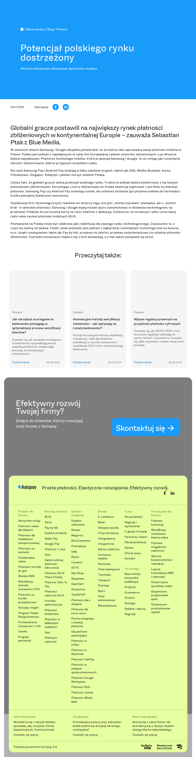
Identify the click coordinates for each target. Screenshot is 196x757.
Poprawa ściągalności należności (158, 547)
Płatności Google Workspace (82, 680)
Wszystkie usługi (29, 521)
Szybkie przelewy (56, 533)
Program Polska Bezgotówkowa (28, 615)
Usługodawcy (106, 538)
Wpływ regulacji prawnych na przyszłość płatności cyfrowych (157, 321)
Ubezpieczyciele (108, 528)
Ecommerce (132, 592)
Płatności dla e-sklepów (81, 602)
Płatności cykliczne (51, 640)
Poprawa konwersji (157, 523)
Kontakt (130, 558)
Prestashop (78, 546)
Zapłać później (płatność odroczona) (54, 564)
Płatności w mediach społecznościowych (83, 668)
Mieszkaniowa (107, 606)
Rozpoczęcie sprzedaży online (161, 584)
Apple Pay (51, 538)
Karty (48, 522)
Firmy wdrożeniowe (106, 598)
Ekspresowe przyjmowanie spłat (159, 595)
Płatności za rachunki (26, 550)
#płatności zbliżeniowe (51, 68)
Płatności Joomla (82, 692)
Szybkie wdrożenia (77, 523)
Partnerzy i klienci (136, 537)
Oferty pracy (133, 553)
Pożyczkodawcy (108, 533)
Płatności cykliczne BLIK (54, 593)
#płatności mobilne (83, 68)
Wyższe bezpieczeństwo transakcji (162, 560)
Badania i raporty (135, 609)
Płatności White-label (82, 700)
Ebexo (75, 557)
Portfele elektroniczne (53, 603)
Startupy (103, 585)
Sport (101, 591)
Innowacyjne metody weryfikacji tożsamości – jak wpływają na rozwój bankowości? (96, 323)
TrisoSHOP (78, 595)
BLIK (48, 517)
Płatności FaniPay (82, 659)
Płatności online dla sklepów (28, 528)
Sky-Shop (77, 573)
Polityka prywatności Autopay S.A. (36, 747)
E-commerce (106, 517)
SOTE (75, 568)
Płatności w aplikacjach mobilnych (52, 623)
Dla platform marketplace (79, 633)
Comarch (76, 562)
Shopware (77, 579)
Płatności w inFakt (79, 643)
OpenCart (77, 584)
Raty (48, 555)
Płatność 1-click (55, 549)
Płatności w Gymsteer (79, 652)
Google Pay (52, 544)
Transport (104, 580)
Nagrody (130, 614)
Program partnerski (24, 639)
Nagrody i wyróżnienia (132, 524)
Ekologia (130, 603)
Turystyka (104, 575)
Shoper (75, 530)
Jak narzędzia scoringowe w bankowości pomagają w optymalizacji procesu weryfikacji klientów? (36, 326)
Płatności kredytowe (52, 612)
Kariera (129, 548)
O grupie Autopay (136, 531)
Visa (47, 632)
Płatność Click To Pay (56, 584)
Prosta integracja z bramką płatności (82, 622)
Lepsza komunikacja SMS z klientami (162, 573)
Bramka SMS (26, 576)
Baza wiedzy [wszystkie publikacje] (133, 577)
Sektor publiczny (108, 549)
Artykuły (130, 587)
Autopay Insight (28, 607)
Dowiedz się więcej (26, 734)
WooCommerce (81, 541)
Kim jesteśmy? (134, 517)
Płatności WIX (80, 687)
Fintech (130, 598)
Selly (74, 552)
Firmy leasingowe (109, 569)
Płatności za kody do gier (29, 569)
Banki (101, 522)
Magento (77, 535)
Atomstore (78, 589)
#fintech (26, 68)
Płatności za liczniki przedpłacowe (27, 598)
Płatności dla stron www (79, 611)
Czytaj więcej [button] (20, 362)
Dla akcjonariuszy (135, 542)
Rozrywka (104, 564)
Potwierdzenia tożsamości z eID (29, 624)
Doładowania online (26, 559)
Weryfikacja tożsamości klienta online (159, 533)
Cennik (22, 631)
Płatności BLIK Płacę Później (54, 575)
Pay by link (51, 528)
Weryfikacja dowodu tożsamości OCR (29, 585)
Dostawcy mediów (104, 557)
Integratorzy (106, 544)
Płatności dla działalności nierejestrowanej (28, 539)
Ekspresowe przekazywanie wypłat (160, 608)
